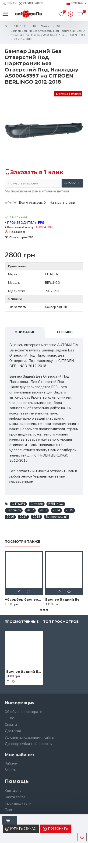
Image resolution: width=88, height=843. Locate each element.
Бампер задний (56, 517)
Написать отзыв (62, 202)
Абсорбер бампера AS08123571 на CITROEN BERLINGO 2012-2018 (24, 599)
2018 (36, 517)
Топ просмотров (61, 622)
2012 (30, 510)
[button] (41, 610)
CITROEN (20, 26)
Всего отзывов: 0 (32, 202)
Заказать (72, 183)
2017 (23, 517)
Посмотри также (22, 542)
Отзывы (65, 332)
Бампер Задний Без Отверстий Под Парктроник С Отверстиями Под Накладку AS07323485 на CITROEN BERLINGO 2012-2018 (64, 599)
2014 (56, 510)
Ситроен (37, 504)
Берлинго (14, 510)
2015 (69, 510)
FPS (41, 222)
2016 (10, 517)
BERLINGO (55, 504)
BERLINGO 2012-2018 (47, 26)
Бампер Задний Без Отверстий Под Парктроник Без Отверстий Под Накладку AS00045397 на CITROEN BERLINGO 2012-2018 (23, 671)
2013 (43, 510)
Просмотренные (22, 622)
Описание (24, 332)
